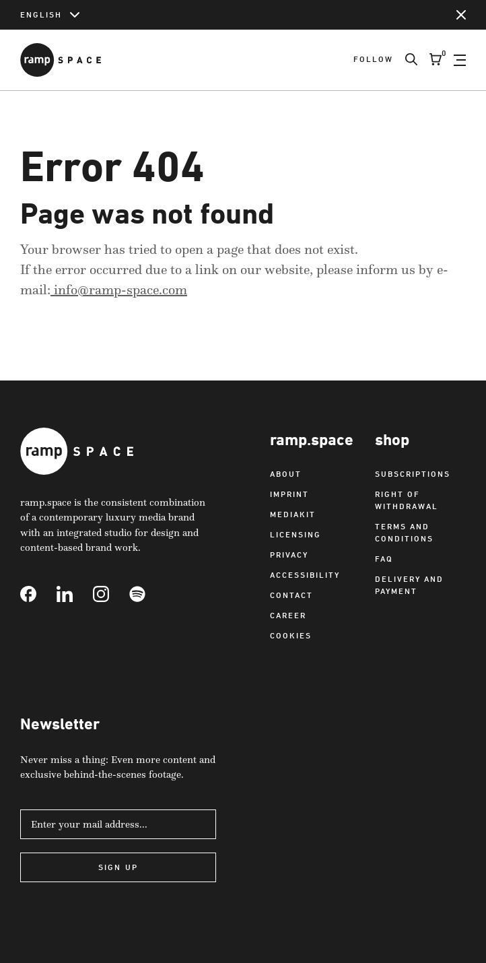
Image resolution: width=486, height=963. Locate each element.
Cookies (291, 635)
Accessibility (305, 575)
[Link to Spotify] (147, 594)
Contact (291, 595)
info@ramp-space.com (118, 289)
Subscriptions (412, 474)
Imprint (289, 494)
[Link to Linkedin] (75, 594)
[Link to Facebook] (38, 594)
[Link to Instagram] (111, 594)
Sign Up (117, 867)
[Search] (405, 60)
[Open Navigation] (460, 60)
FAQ (384, 559)
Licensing (295, 534)
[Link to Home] (60, 60)
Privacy (289, 555)
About (286, 474)
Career (288, 615)
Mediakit (293, 514)
